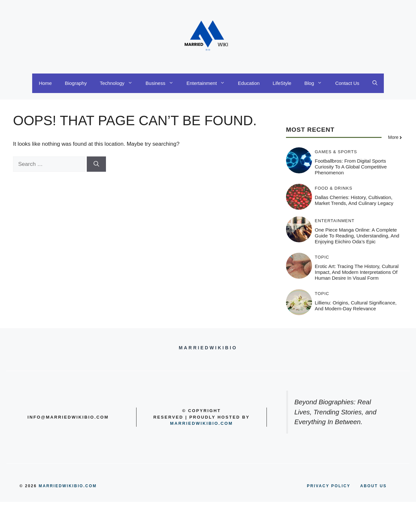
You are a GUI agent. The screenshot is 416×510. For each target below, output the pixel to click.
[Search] (96, 164)
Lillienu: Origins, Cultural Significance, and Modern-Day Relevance (356, 305)
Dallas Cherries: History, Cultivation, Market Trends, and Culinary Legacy (354, 200)
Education (249, 83)
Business (163, 83)
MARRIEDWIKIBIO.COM (68, 486)
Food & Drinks (334, 188)
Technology (119, 83)
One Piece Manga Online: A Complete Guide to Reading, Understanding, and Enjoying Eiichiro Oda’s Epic (357, 235)
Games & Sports (336, 152)
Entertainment (209, 83)
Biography (76, 83)
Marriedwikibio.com (201, 423)
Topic (322, 257)
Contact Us (347, 83)
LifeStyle (282, 83)
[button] (375, 83)
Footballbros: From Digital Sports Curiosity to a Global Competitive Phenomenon (351, 166)
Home (45, 83)
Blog (316, 83)
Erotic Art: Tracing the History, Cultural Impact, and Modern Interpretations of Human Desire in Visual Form (357, 272)
